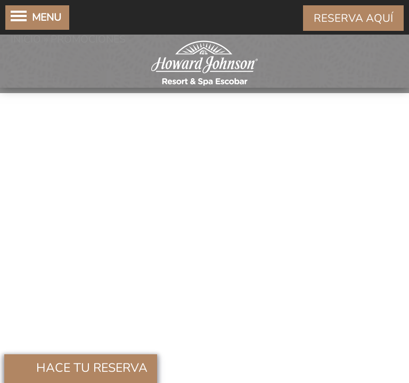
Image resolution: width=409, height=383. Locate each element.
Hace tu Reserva (92, 368)
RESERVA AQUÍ (353, 18)
